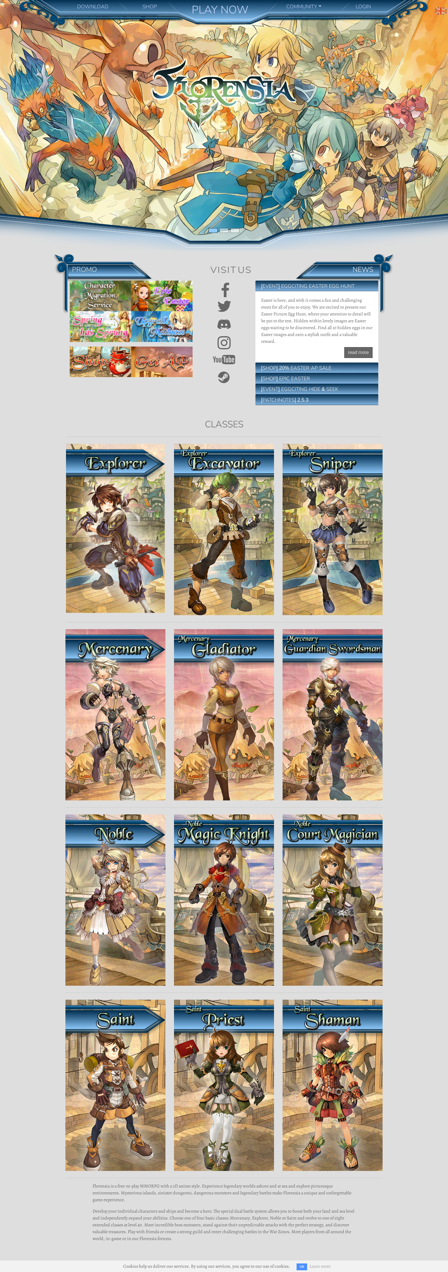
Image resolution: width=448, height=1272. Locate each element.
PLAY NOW (220, 10)
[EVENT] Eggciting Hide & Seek (299, 389)
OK (302, 1267)
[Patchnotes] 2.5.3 (285, 400)
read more (358, 352)
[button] (33, 126)
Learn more (320, 1266)
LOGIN (363, 6)
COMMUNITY (301, 6)
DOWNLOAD (92, 6)
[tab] (316, 286)
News (363, 269)
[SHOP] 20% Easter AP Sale (296, 368)
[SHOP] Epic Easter (285, 378)
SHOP (150, 6)
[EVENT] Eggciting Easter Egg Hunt (308, 286)
